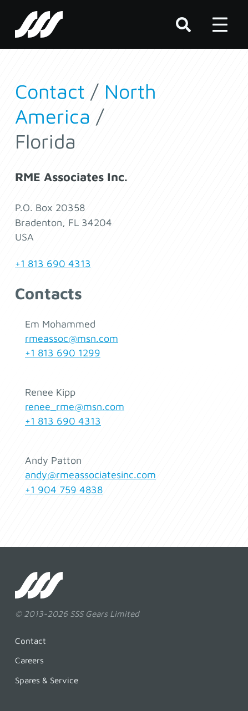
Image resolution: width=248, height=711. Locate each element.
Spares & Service (46, 680)
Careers (29, 660)
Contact (50, 91)
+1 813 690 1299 (62, 353)
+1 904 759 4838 (64, 489)
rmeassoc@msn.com (71, 338)
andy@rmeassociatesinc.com (90, 474)
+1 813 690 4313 (53, 263)
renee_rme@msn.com (74, 406)
